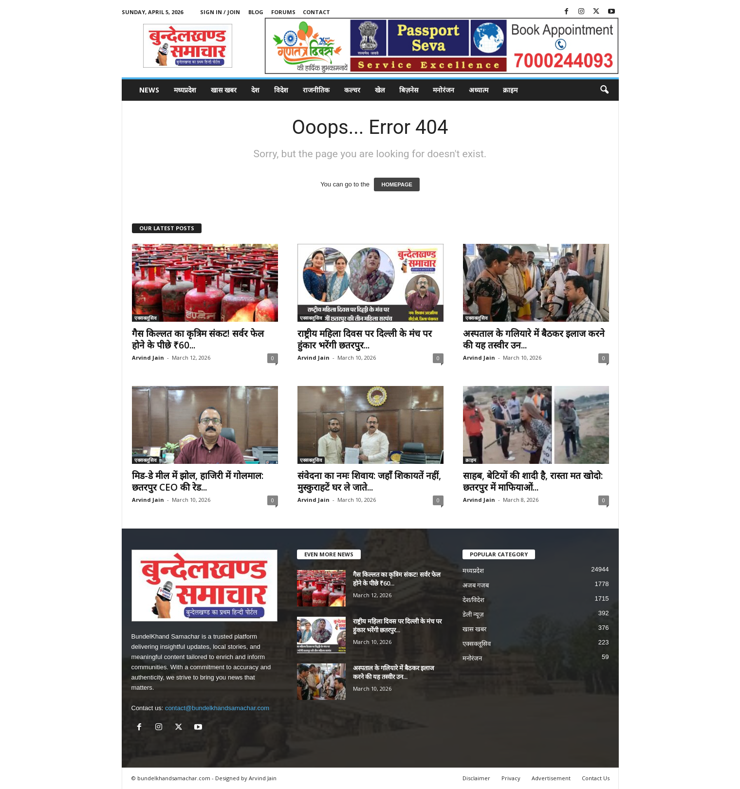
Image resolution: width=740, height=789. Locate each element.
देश (255, 89)
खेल (380, 89)
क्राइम (510, 89)
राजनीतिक (316, 89)
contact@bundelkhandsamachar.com (217, 708)
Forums (283, 12)
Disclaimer (476, 778)
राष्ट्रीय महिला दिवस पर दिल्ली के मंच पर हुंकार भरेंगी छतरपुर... (364, 339)
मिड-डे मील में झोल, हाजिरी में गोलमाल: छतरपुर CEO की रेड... (197, 481)
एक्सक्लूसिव (145, 317)
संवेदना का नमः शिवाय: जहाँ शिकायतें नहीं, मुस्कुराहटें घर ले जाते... (369, 481)
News (149, 89)
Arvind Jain (148, 357)
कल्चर (352, 89)
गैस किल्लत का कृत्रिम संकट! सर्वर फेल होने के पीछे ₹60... (198, 339)
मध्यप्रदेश (185, 89)
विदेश (281, 89)
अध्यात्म (478, 89)
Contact (316, 12)
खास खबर (224, 89)
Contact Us (596, 778)
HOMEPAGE (396, 184)
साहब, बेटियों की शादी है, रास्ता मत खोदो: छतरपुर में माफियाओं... (533, 481)
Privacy (510, 778)
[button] (604, 90)
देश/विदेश (473, 600)
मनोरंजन (443, 89)
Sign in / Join (220, 12)
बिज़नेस (408, 89)
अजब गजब (475, 585)
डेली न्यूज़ (473, 614)
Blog (255, 12)
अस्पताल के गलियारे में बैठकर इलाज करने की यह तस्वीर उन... (534, 339)
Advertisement (551, 778)
